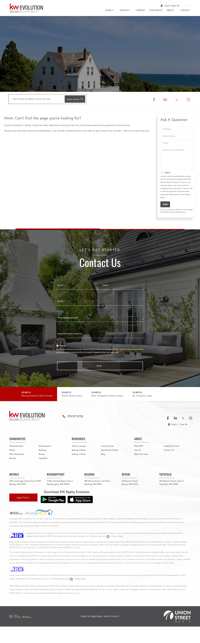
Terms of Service (176, 213)
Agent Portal (23, 513)
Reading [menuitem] (42, 462)
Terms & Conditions (91, 633)
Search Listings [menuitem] (79, 458)
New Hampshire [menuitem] (17, 466)
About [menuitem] (170, 11)
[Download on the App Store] (80, 515)
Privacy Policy (164, 213)
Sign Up (163, 5)
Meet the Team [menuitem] (141, 466)
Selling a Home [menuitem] (79, 466)
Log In (155, 5)
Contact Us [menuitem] (169, 462)
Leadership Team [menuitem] (172, 458)
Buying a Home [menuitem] (79, 462)
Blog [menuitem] (103, 466)
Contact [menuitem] (185, 11)
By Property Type (38, 409)
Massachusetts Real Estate (43, 396)
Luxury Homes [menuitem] (108, 458)
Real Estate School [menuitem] (110, 462)
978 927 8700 (77, 429)
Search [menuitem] (109, 11)
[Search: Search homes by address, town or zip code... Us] (35, 100)
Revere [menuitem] (42, 466)
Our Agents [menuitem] (156, 11)
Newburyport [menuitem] (45, 458)
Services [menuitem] (124, 11)
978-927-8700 (183, 5)
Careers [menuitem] (140, 11)
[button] (73, 100)
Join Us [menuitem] (137, 462)
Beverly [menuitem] (12, 470)
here (48, 131)
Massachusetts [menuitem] (16, 458)
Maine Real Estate (95, 396)
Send (165, 205)
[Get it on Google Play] (53, 515)
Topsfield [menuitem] (43, 470)
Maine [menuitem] (12, 462)
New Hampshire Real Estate (147, 396)
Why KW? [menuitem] (139, 458)
